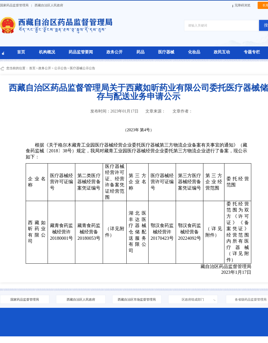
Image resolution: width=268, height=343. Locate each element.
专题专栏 (252, 52)
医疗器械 (166, 52)
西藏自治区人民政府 (49, 5)
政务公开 (114, 52)
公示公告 (60, 68)
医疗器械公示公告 (82, 68)
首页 (21, 52)
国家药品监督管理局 (14, 5)
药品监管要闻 (81, 52)
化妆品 (194, 52)
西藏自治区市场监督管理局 (137, 299)
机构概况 (47, 52)
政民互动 (222, 52)
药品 (140, 52)
